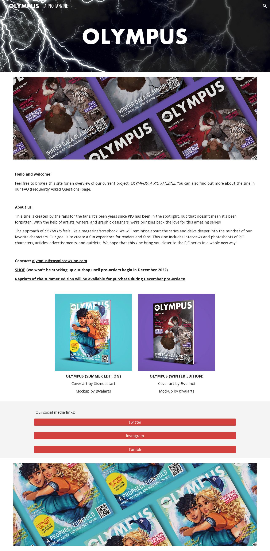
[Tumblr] (135, 449)
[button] (265, 6)
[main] (135, 227)
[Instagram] (135, 436)
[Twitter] (135, 422)
